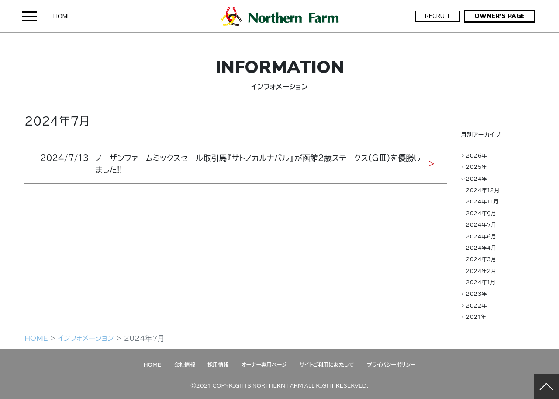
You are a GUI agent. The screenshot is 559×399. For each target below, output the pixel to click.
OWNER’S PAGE (499, 16)
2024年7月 (481, 224)
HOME (62, 16)
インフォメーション (86, 337)
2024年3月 (481, 259)
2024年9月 (481, 213)
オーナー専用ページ (263, 364)
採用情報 (217, 364)
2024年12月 (482, 190)
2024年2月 (481, 271)
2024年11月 (482, 201)
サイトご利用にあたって (327, 364)
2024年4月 (481, 248)
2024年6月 (481, 236)
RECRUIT (437, 16)
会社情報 (184, 364)
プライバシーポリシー (391, 364)
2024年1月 (480, 282)
